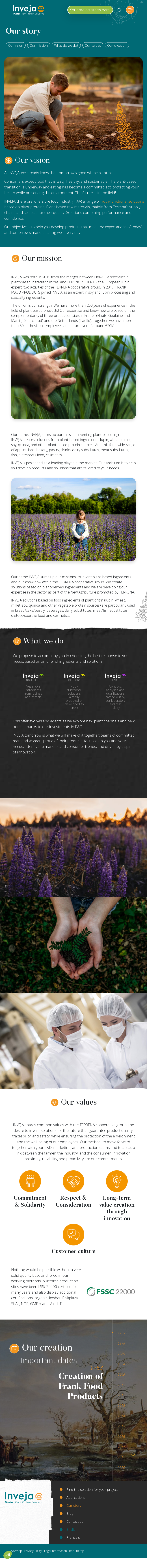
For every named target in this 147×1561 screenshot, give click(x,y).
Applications (75, 1497)
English (71, 1529)
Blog (69, 1513)
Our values (93, 45)
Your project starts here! (90, 9)
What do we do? (66, 45)
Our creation (117, 45)
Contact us (74, 1521)
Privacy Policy (33, 1551)
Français (73, 1537)
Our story (73, 1505)
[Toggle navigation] (130, 10)
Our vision (15, 45)
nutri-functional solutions (122, 201)
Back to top (76, 1551)
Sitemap (16, 1551)
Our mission (39, 45)
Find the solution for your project (92, 1489)
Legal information (55, 1551)
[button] (7, 1554)
